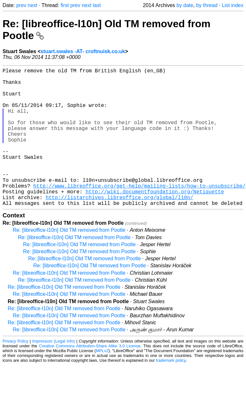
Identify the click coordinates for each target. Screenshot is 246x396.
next (32, 5)
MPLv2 (102, 381)
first (65, 5)
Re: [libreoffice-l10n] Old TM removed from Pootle (69, 260)
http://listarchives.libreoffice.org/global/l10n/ (119, 226)
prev (21, 5)
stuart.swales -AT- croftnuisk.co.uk (83, 51)
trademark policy (171, 391)
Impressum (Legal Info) (53, 371)
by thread (206, 5)
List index (232, 5)
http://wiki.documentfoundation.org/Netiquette (155, 219)
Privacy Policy (15, 371)
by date (184, 5)
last (97, 5)
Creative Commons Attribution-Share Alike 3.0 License (90, 376)
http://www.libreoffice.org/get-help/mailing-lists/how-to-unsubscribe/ (139, 212)
